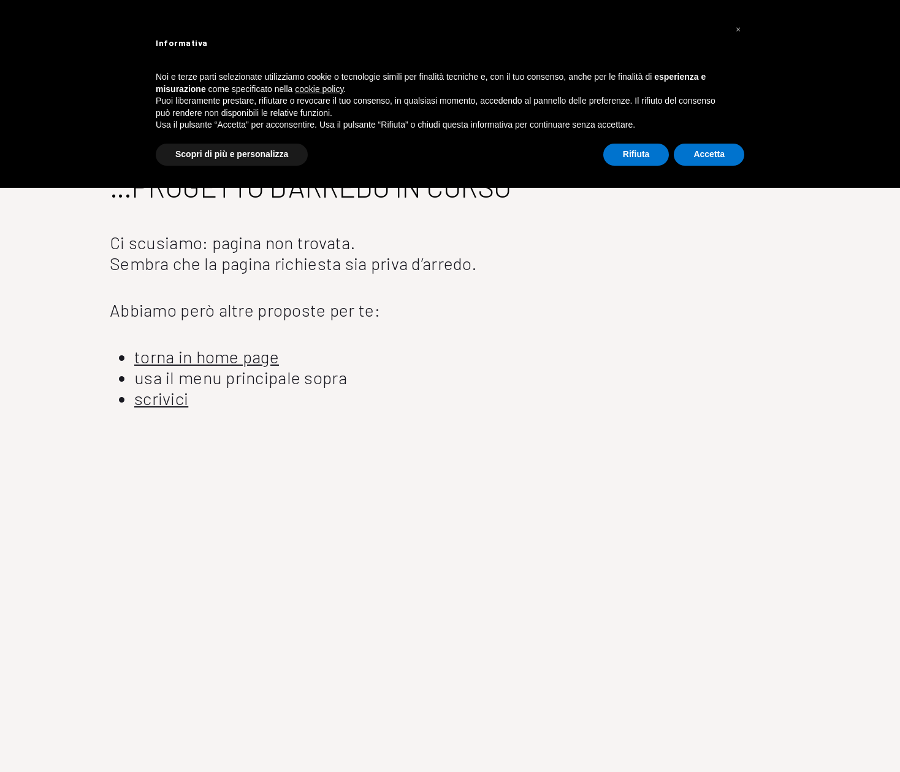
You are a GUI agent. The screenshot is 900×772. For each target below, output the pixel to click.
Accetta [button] (709, 154)
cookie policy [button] (319, 89)
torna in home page (206, 356)
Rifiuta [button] (636, 154)
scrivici (161, 398)
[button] (738, 29)
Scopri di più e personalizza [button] (231, 154)
